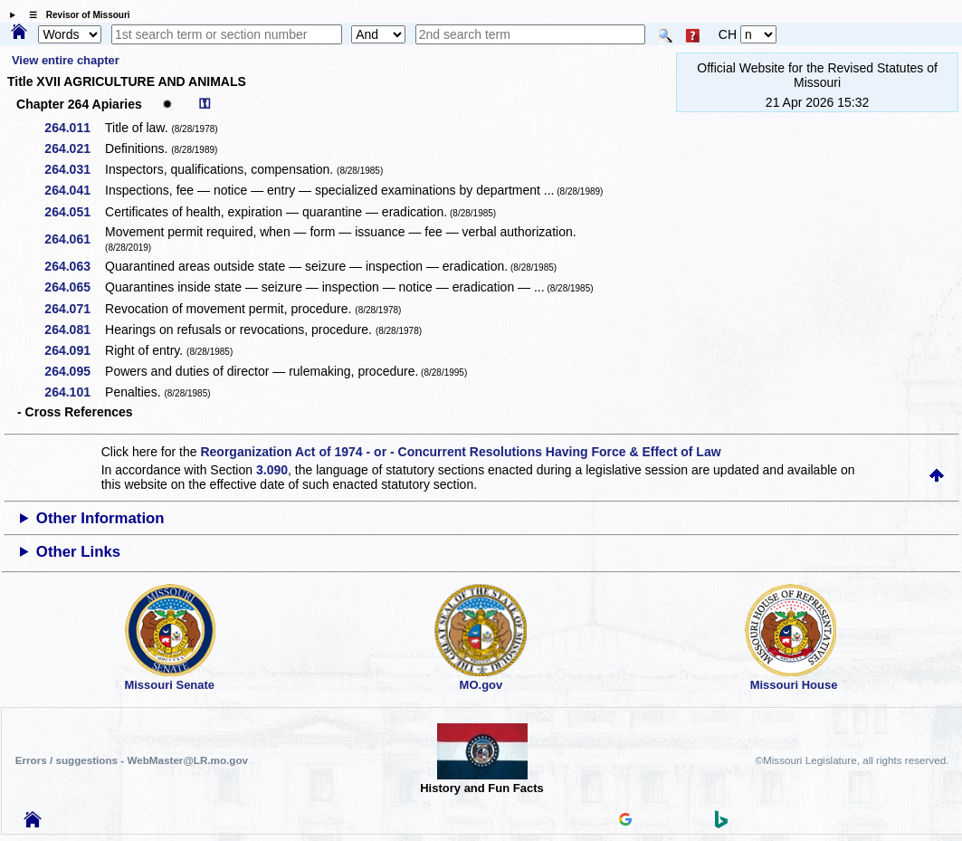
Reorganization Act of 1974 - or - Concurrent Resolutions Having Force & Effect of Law (460, 451)
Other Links (78, 551)
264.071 (73, 308)
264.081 (73, 329)
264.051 (73, 212)
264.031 (73, 169)
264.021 (73, 148)
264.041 (73, 190)
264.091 (73, 350)
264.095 (73, 371)
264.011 (73, 127)
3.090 (272, 470)
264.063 (73, 266)
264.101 (73, 392)
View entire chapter (65, 60)
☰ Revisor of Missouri (75, 15)
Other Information (100, 518)
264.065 (73, 287)
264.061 (73, 239)
